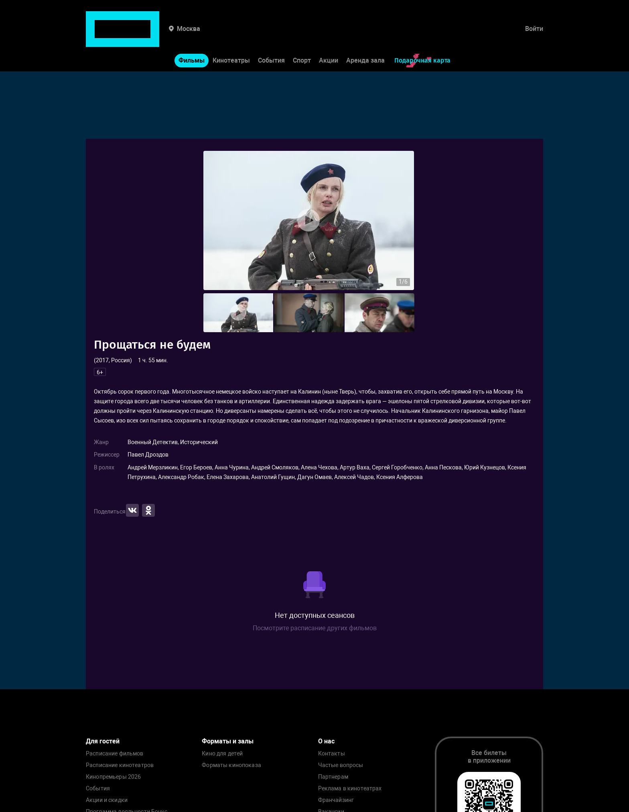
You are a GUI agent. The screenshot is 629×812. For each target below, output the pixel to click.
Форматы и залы (228, 741)
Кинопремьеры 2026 (113, 777)
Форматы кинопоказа (231, 765)
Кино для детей (222, 754)
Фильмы (192, 35)
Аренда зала (365, 35)
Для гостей (103, 741)
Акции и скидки (107, 800)
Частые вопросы (340, 765)
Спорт (302, 35)
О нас (326, 741)
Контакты (331, 754)
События (271, 35)
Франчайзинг (336, 800)
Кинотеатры (231, 35)
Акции (328, 35)
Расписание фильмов (115, 754)
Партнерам (333, 777)
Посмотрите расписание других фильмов (315, 628)
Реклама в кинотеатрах (350, 789)
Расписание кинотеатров (120, 765)
